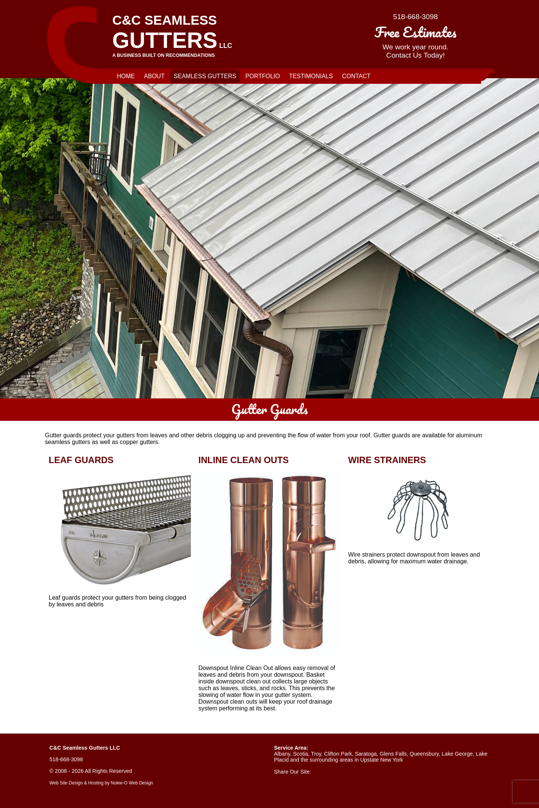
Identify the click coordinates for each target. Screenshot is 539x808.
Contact (356, 76)
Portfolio (263, 76)
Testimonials (311, 76)
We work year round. (415, 40)
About (154, 76)
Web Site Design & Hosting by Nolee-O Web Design (101, 783)
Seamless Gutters (205, 76)
